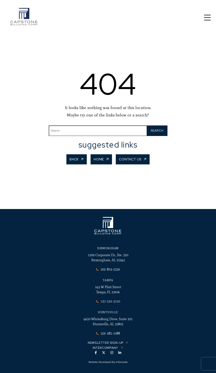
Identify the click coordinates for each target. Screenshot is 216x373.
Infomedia (122, 362)
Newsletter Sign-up (106, 343)
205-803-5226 (108, 269)
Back (74, 159)
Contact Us (130, 159)
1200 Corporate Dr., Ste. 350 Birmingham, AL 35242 (108, 257)
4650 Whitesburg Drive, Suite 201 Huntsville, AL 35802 (108, 321)
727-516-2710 (108, 301)
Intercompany (106, 348)
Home (99, 159)
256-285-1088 (108, 333)
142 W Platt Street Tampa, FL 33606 (108, 289)
